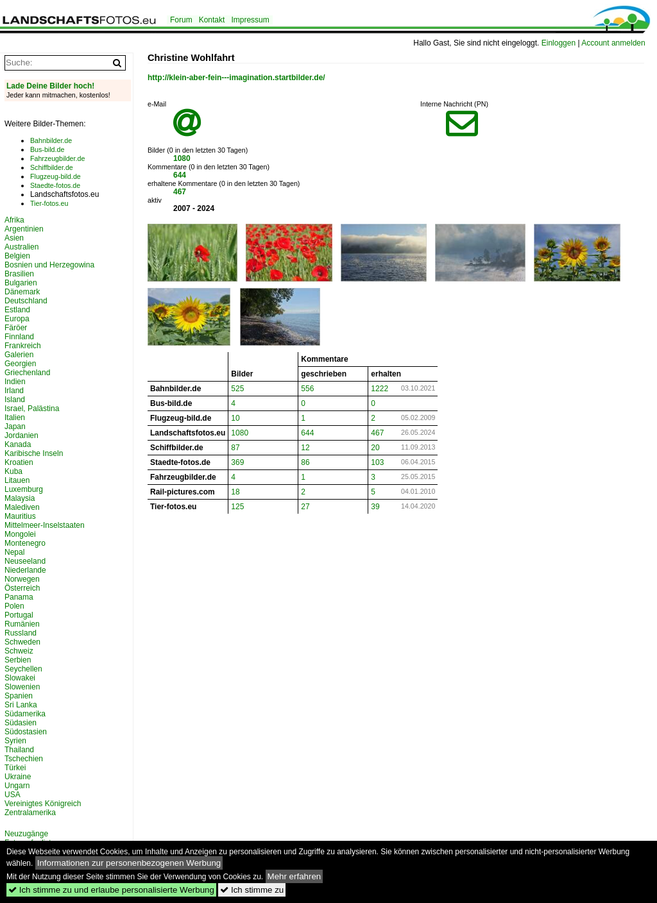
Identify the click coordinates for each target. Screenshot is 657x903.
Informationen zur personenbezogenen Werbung (129, 863)
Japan (15, 426)
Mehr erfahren (294, 876)
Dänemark (22, 291)
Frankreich (22, 345)
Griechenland (27, 372)
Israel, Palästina (31, 408)
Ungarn (17, 785)
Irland (14, 390)
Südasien (20, 722)
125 (237, 506)
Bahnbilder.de (51, 140)
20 (375, 447)
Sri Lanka (20, 704)
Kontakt (212, 19)
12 (305, 447)
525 (237, 388)
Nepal (14, 552)
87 (235, 447)
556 (307, 388)
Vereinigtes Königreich (42, 803)
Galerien (18, 354)
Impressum (250, 19)
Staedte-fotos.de (55, 185)
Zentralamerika (30, 812)
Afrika (14, 219)
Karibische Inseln (33, 453)
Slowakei (19, 677)
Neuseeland (25, 561)
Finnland (19, 336)
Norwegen (22, 579)
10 (235, 418)
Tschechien (23, 758)
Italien (14, 417)
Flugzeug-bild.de (55, 176)
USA (12, 794)
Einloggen (559, 42)
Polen (14, 606)
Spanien (18, 695)
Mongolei (20, 534)
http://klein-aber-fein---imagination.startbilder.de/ (236, 77)
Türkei (15, 767)
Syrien (15, 740)
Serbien (17, 659)
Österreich (22, 588)
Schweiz (18, 650)
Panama (18, 597)
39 (375, 506)
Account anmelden (613, 42)
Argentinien (24, 228)
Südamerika (25, 713)
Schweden (22, 641)
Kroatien (18, 462)
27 (305, 506)
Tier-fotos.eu (49, 203)
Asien (14, 237)
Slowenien (22, 686)
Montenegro (25, 543)
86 (305, 462)
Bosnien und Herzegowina (49, 264)
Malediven (22, 507)
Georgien (20, 363)
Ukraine (17, 776)
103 (377, 462)
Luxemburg (23, 489)
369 (237, 462)
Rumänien (22, 624)
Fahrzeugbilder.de (57, 158)
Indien (15, 381)
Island (14, 399)
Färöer (15, 327)
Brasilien (19, 273)
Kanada (17, 444)
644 (179, 175)
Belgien (17, 255)
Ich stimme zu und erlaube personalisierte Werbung (111, 890)
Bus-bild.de (47, 149)
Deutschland (25, 300)
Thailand (19, 749)
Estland (17, 309)
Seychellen (23, 668)
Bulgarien (20, 282)
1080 (182, 158)
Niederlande (25, 570)
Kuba (13, 471)
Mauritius (20, 516)
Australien (21, 246)
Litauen (17, 480)
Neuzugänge (26, 833)
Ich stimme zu (252, 890)
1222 (379, 388)
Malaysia (19, 498)
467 (179, 191)
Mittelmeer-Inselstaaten (44, 525)
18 (235, 491)
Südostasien (25, 731)
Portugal (18, 615)
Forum (181, 19)
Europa (17, 318)
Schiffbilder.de (51, 167)
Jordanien (21, 435)
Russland (20, 633)
